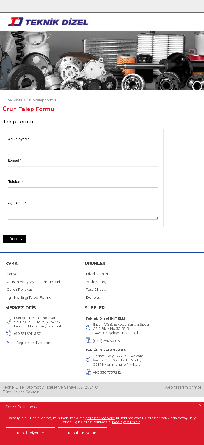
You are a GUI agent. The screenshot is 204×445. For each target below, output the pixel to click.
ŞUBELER (95, 307)
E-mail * (14, 160)
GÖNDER (14, 239)
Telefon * (15, 182)
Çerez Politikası (20, 289)
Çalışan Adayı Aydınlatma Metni (33, 282)
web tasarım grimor (183, 387)
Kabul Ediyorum (30, 433)
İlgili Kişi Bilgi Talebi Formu (29, 297)
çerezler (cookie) (100, 418)
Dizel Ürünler (97, 274)
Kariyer (13, 274)
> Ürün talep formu (39, 100)
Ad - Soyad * (18, 139)
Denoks (93, 297)
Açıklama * (17, 203)
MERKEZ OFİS (20, 307)
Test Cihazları (97, 289)
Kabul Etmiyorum (82, 433)
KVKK (11, 263)
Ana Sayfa (13, 100)
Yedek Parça (97, 282)
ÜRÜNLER (95, 263)
